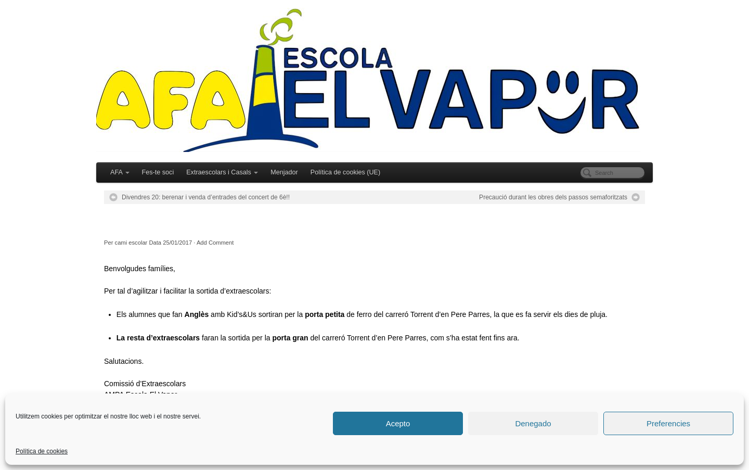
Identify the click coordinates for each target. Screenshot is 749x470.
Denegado (533, 423)
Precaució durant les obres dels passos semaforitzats (553, 197)
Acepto (398, 423)
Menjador (284, 172)
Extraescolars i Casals (222, 172)
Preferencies (668, 423)
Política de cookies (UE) (345, 172)
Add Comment (215, 242)
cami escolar (131, 242)
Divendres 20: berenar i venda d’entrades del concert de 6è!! (206, 197)
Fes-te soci (158, 172)
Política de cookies (42, 451)
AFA (120, 172)
